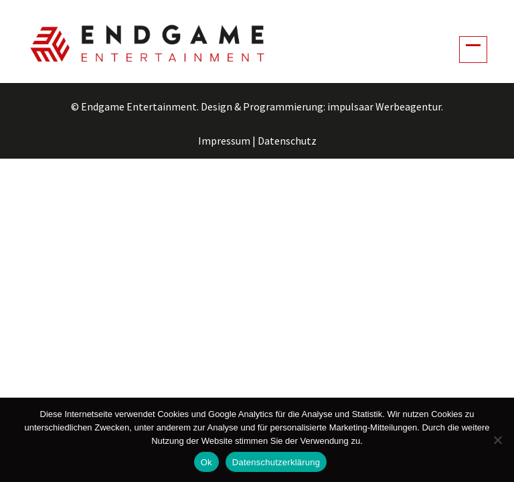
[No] (497, 440)
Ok (206, 462)
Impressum (224, 140)
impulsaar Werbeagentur (384, 106)
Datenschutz (287, 140)
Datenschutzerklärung (276, 462)
